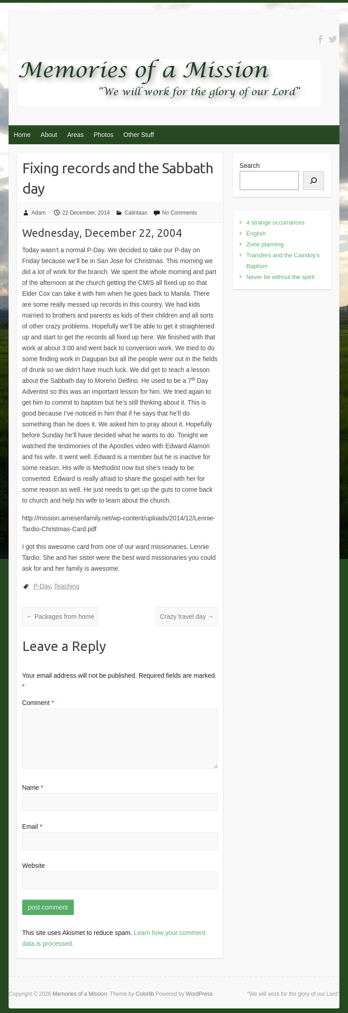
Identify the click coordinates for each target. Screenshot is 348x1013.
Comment (38, 702)
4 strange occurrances (275, 222)
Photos (104, 134)
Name (33, 787)
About (49, 134)
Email (32, 826)
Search (250, 165)
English (256, 233)
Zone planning (265, 244)
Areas (75, 134)
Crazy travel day (187, 616)
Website (33, 865)
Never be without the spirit (280, 277)
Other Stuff (138, 134)
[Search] (313, 180)
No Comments (179, 213)
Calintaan (136, 213)
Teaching (66, 586)
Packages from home (60, 616)
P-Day (42, 586)
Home (22, 134)
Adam (38, 213)
